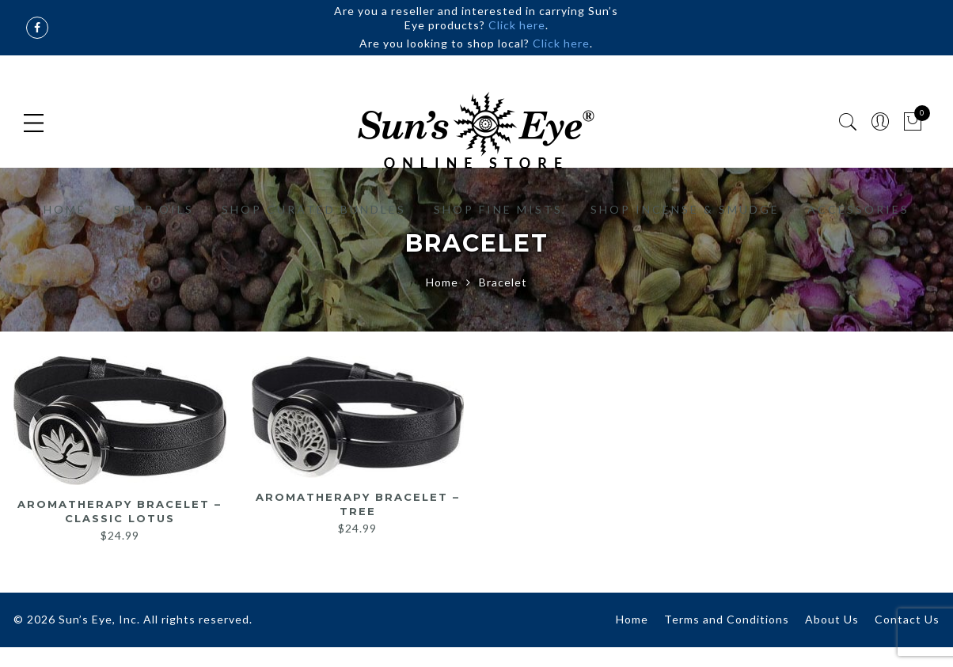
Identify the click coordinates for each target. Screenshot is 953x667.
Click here (516, 25)
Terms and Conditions (726, 619)
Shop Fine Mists (498, 209)
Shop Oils (154, 209)
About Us (832, 619)
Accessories (858, 209)
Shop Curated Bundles (314, 209)
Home (65, 209)
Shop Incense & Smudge (685, 209)
